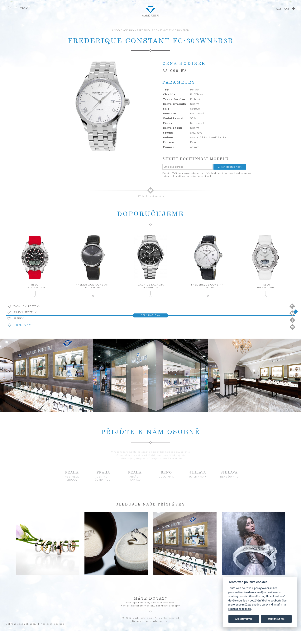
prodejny (174, 605)
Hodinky (22, 324)
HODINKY (128, 30)
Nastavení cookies (239, 608)
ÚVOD (116, 30)
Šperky (18, 318)
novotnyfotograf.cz (157, 620)
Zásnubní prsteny (26, 306)
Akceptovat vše (243, 618)
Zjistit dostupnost (229, 166)
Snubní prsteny (25, 312)
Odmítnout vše (276, 618)
